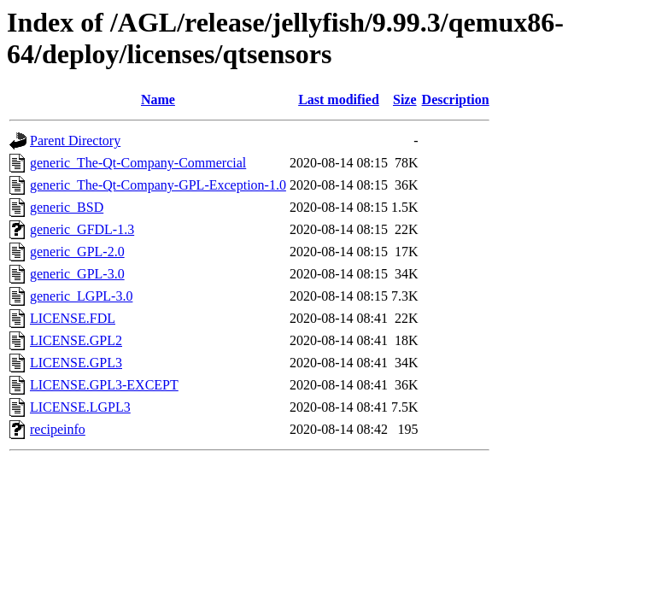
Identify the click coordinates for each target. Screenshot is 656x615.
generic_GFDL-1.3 (82, 229)
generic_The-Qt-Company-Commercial (138, 162)
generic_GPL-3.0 (77, 273)
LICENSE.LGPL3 (80, 407)
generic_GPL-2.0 (77, 251)
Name (158, 99)
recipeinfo (57, 429)
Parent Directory (75, 140)
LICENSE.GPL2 (76, 340)
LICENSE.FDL (72, 318)
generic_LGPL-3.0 (81, 296)
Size (405, 99)
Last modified (338, 99)
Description (455, 99)
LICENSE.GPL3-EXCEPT (104, 385)
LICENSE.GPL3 (76, 362)
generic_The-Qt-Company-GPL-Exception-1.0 (158, 185)
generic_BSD (66, 207)
